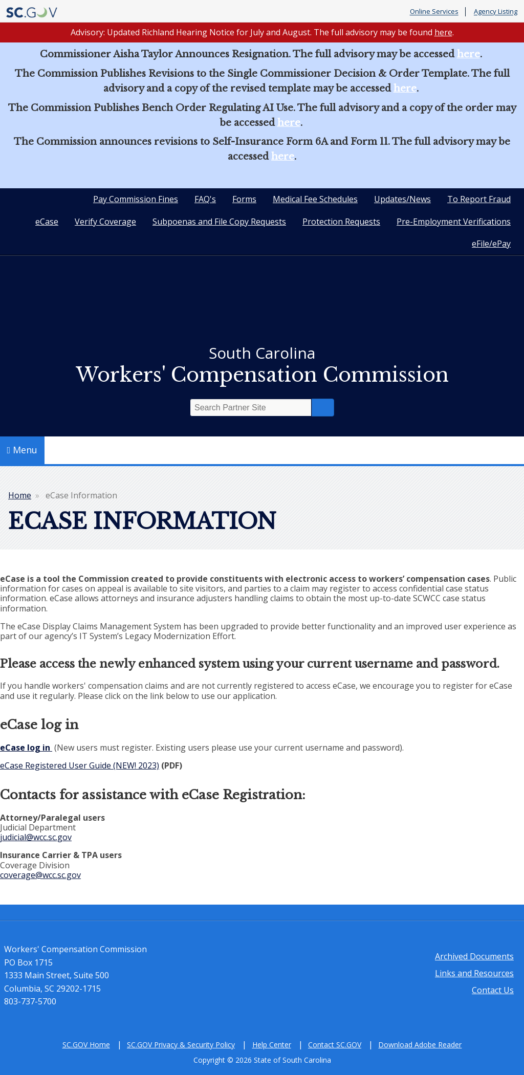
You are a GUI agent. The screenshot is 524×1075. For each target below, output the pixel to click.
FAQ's (205, 199)
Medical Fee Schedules (315, 199)
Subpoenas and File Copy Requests (219, 221)
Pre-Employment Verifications (454, 221)
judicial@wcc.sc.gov (36, 837)
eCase (46, 221)
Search (323, 407)
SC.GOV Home (86, 1044)
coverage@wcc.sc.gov (40, 875)
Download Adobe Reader (420, 1044)
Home (19, 495)
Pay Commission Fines (135, 199)
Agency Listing (495, 11)
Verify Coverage (105, 221)
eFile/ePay (491, 243)
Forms (244, 199)
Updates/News (402, 199)
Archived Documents (474, 956)
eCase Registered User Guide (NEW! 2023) (79, 765)
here (443, 32)
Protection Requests (341, 221)
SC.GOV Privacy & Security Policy (181, 1044)
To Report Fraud (479, 199)
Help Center (271, 1044)
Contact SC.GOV (334, 1044)
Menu (22, 450)
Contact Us (493, 990)
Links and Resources (474, 973)
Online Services (434, 11)
